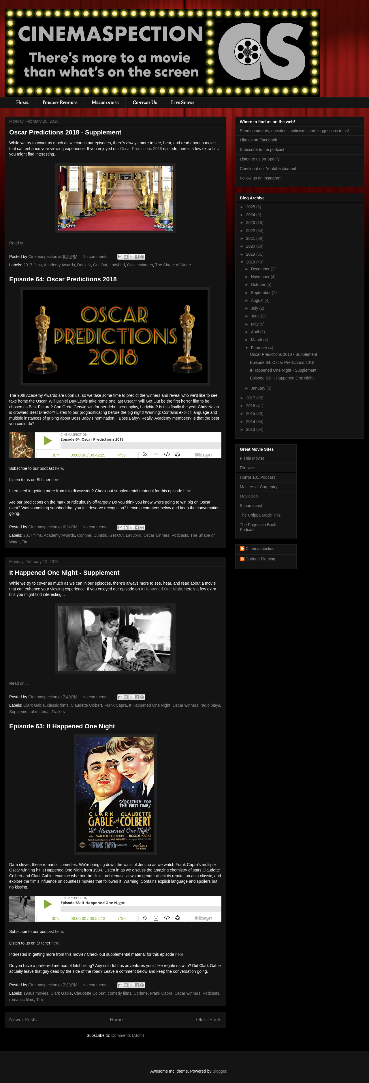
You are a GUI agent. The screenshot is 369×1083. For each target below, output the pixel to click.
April (255, 332)
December (260, 269)
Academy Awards (59, 265)
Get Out (100, 265)
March (257, 339)
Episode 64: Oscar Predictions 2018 (63, 279)
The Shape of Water (173, 265)
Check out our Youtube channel (268, 168)
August (257, 300)
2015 (251, 413)
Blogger (219, 1071)
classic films (58, 705)
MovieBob (249, 496)
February (259, 347)
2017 (251, 398)
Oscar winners (140, 265)
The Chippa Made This (260, 515)
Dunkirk (84, 265)
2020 (251, 246)
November (260, 276)
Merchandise (104, 102)
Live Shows (182, 102)
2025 (251, 207)
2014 (251, 421)
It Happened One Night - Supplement (64, 572)
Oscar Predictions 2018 (141, 148)
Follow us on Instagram (261, 178)
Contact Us (145, 102)
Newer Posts (23, 1019)
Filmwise (247, 467)
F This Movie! (252, 458)
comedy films (119, 993)
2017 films (32, 265)
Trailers (58, 711)
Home (22, 102)
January (258, 388)
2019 (251, 254)
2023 (251, 222)
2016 (251, 405)
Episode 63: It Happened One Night (62, 726)
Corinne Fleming (260, 559)
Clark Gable (34, 705)
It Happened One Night (161, 589)
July (255, 308)
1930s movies (35, 993)
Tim (25, 542)
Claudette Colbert (86, 705)
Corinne (84, 535)
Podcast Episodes (59, 102)
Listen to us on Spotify (260, 159)
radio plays (210, 705)
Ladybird (117, 265)
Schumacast (251, 505)
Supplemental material (29, 711)
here (59, 468)
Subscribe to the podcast (262, 149)
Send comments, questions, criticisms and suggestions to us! (294, 130)
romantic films (21, 999)
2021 (251, 238)
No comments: (96, 256)
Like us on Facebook (258, 140)
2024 (251, 214)
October (258, 284)
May (255, 324)
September (261, 292)
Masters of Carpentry (259, 487)
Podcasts (180, 535)
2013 (251, 429)
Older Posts (208, 1019)
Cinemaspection (260, 548)
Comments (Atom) (127, 1035)
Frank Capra (115, 705)
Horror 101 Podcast (257, 477)
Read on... (18, 243)
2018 (251, 262)
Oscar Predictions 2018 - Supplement (65, 132)
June (256, 316)
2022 (251, 230)
